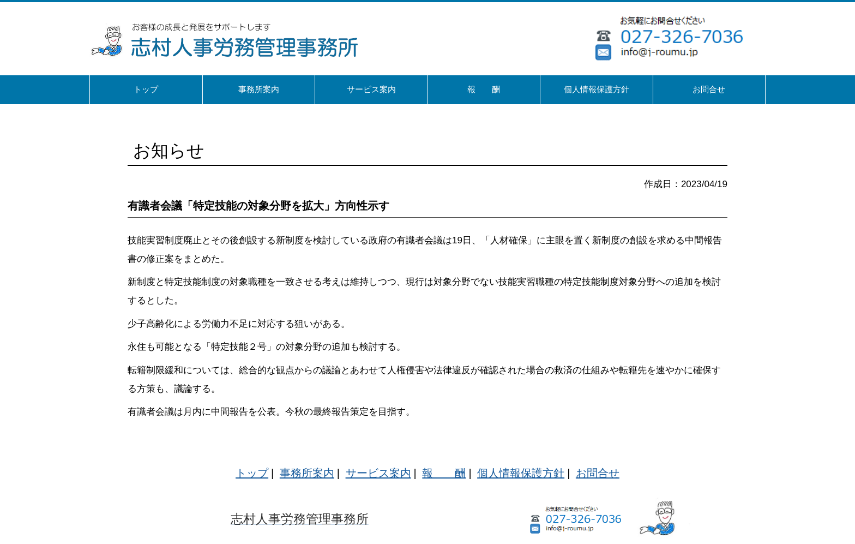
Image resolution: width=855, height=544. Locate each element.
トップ (252, 473)
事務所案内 (307, 473)
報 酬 (444, 473)
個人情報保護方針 (520, 473)
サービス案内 (378, 473)
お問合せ (597, 473)
